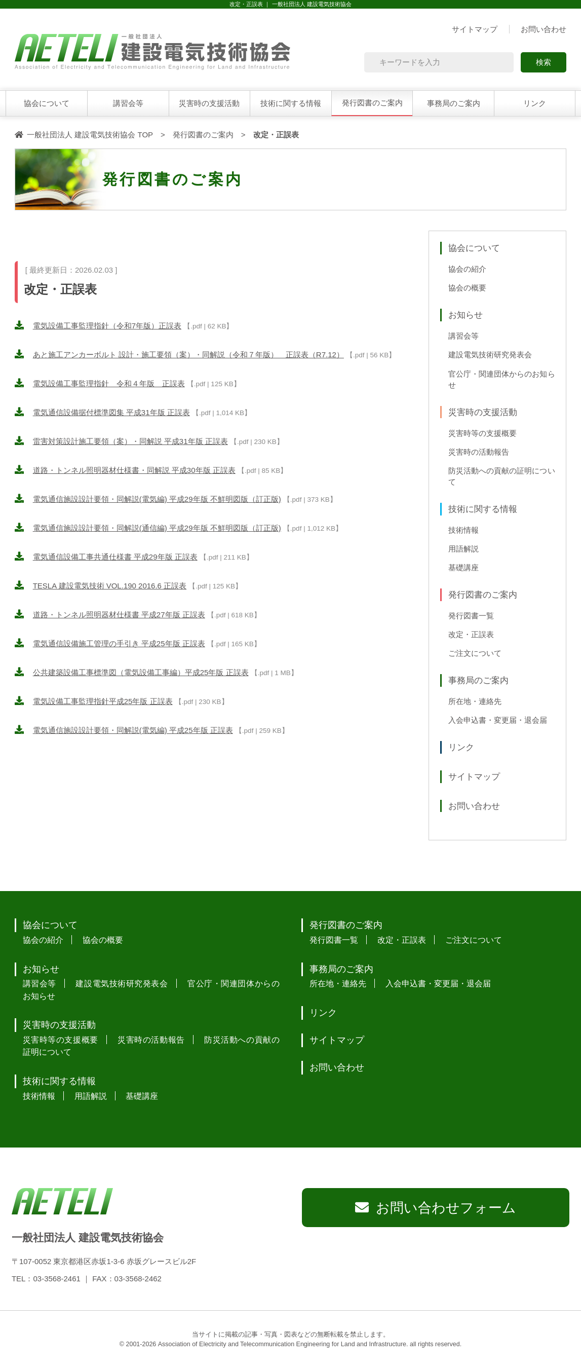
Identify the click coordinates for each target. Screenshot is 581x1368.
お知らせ (465, 314)
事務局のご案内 (453, 103)
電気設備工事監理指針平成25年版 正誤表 (103, 701)
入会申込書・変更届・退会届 (497, 720)
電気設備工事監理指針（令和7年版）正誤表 (107, 325)
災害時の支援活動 (209, 103)
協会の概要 (467, 288)
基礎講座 (463, 568)
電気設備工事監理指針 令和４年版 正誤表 (109, 383)
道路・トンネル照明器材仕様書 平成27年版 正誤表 (119, 614)
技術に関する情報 (290, 103)
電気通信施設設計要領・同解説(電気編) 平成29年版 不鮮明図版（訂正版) (157, 499)
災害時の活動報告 (478, 452)
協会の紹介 (467, 269)
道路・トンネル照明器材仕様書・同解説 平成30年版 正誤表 (134, 470)
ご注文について (474, 653)
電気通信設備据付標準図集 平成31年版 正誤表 (111, 412)
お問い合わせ (543, 29)
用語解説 (463, 549)
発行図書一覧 (471, 616)
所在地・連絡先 (474, 701)
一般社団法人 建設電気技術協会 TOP (90, 134)
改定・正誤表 (471, 635)
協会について (46, 103)
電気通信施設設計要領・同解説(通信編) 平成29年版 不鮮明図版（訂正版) (157, 528)
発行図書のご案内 (372, 102)
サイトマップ (474, 29)
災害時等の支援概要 (482, 433)
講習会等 (128, 103)
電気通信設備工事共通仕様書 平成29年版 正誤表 (115, 556)
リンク (534, 103)
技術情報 (463, 530)
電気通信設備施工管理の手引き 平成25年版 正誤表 (119, 643)
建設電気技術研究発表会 (490, 355)
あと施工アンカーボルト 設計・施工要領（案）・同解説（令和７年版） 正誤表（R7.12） (188, 354)
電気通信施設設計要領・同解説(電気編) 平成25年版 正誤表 (133, 730)
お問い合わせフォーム (446, 1207)
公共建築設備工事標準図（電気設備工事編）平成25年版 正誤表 (141, 672)
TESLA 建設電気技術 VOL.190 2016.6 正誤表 (109, 585)
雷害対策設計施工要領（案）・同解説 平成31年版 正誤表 (130, 441)
